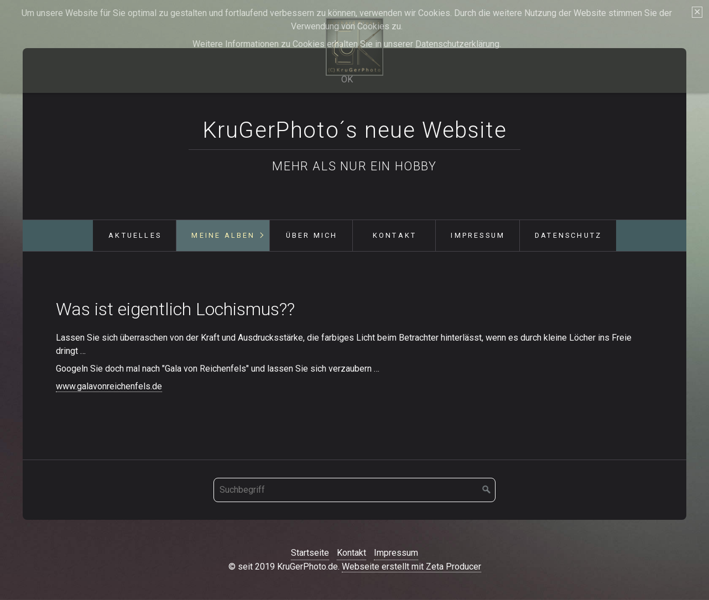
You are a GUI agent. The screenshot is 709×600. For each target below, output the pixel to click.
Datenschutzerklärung (457, 44)
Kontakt (394, 235)
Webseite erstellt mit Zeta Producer (411, 566)
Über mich (312, 235)
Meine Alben (223, 235)
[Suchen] (487, 490)
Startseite (310, 552)
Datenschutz (568, 235)
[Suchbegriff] (354, 490)
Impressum (478, 235)
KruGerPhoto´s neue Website (354, 130)
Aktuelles (134, 235)
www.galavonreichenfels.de (109, 386)
